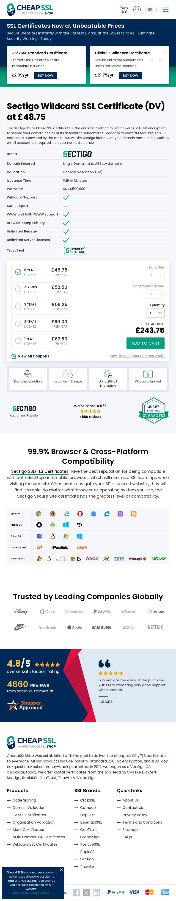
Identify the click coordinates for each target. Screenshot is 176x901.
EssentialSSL (91, 822)
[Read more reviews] (25, 709)
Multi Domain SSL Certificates (39, 837)
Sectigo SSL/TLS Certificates (40, 471)
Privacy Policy (135, 815)
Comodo (88, 807)
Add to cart (145, 343)
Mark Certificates (28, 829)
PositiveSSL (90, 844)
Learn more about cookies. (31, 893)
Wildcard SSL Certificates (35, 844)
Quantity (157, 305)
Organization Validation (34, 822)
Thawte (87, 866)
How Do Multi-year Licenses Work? (137, 356)
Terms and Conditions (142, 822)
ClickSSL (87, 800)
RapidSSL (88, 851)
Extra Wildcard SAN (149, 286)
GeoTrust (88, 829)
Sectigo (87, 859)
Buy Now (45, 75)
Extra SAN (157, 267)
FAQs (127, 837)
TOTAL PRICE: (154, 324)
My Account (137, 9)
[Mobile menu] (165, 9)
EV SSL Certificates (29, 815)
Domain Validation (29, 807)
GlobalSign (89, 837)
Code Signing (24, 800)
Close (61, 870)
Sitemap (130, 829)
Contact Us (133, 807)
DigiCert (87, 815)
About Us (131, 800)
